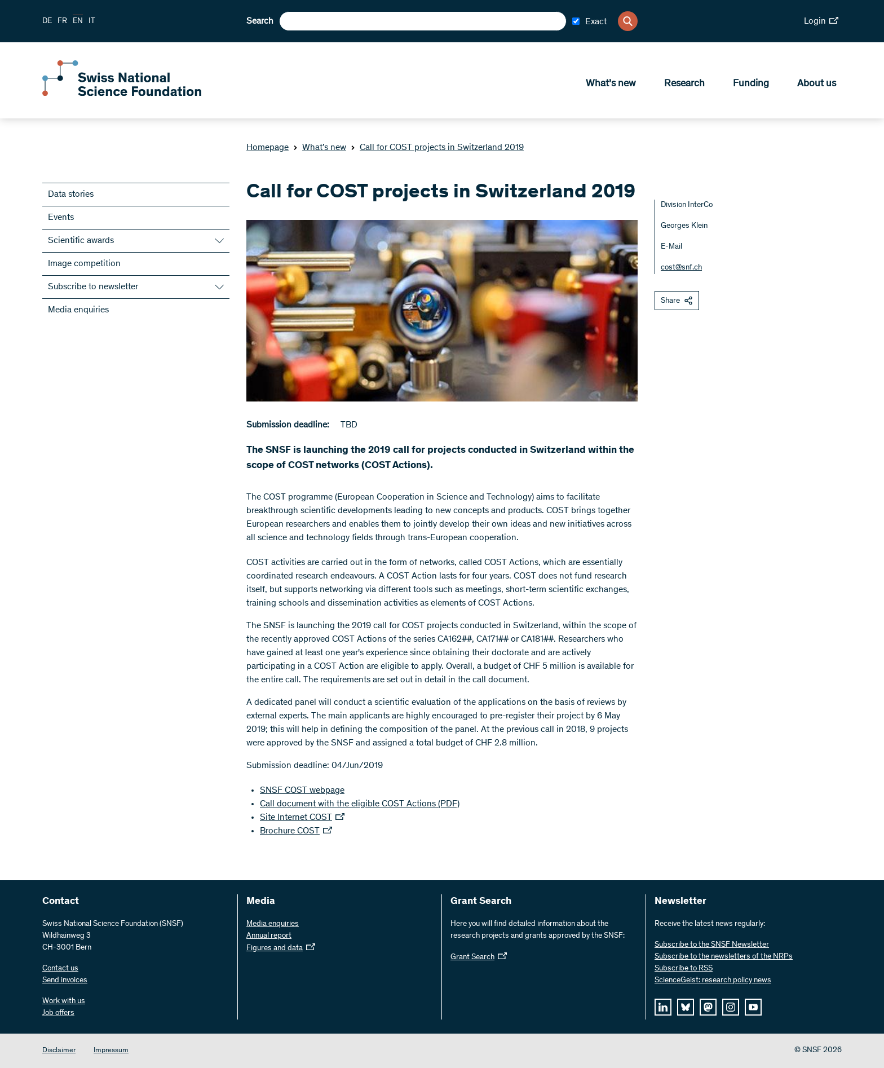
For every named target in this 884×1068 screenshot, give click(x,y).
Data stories (71, 194)
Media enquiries (78, 310)
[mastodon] (708, 1007)
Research (684, 85)
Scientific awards (81, 240)
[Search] (628, 21)
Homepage (267, 147)
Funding (751, 85)
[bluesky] (685, 1007)
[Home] (124, 94)
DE (47, 21)
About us (816, 85)
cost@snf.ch (681, 268)
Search (259, 21)
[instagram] (730, 1007)
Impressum (111, 1050)
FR (62, 21)
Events (61, 217)
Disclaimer (59, 1050)
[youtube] (753, 1007)
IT (92, 21)
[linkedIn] (663, 1007)
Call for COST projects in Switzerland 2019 (437, 147)
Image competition (84, 263)
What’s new (611, 85)
